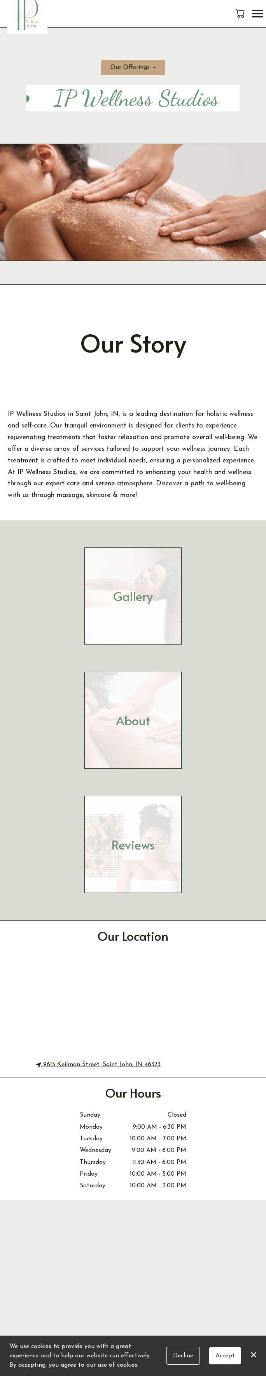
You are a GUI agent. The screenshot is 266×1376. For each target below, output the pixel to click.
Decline (183, 1356)
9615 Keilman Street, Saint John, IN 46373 (98, 1065)
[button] (241, 13)
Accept (225, 1356)
